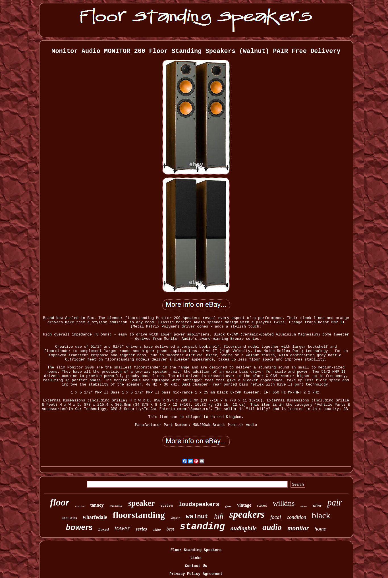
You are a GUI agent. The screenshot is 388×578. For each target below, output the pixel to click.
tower (122, 528)
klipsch (175, 518)
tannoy (97, 505)
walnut (197, 516)
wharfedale (95, 517)
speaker (141, 503)
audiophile (244, 528)
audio (272, 527)
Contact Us (196, 566)
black (321, 515)
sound (303, 506)
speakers (246, 514)
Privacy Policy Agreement (196, 574)
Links (196, 558)
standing (202, 526)
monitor (298, 528)
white (157, 529)
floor (59, 502)
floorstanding (139, 515)
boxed (103, 529)
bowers (79, 527)
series (141, 529)
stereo (262, 505)
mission (80, 506)
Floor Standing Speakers (196, 550)
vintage (244, 505)
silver (317, 505)
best (170, 529)
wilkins (284, 503)
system (166, 506)
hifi (218, 516)
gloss (228, 506)
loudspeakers (198, 504)
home (320, 529)
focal (275, 517)
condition (296, 517)
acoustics (69, 518)
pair (334, 502)
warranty (116, 505)
